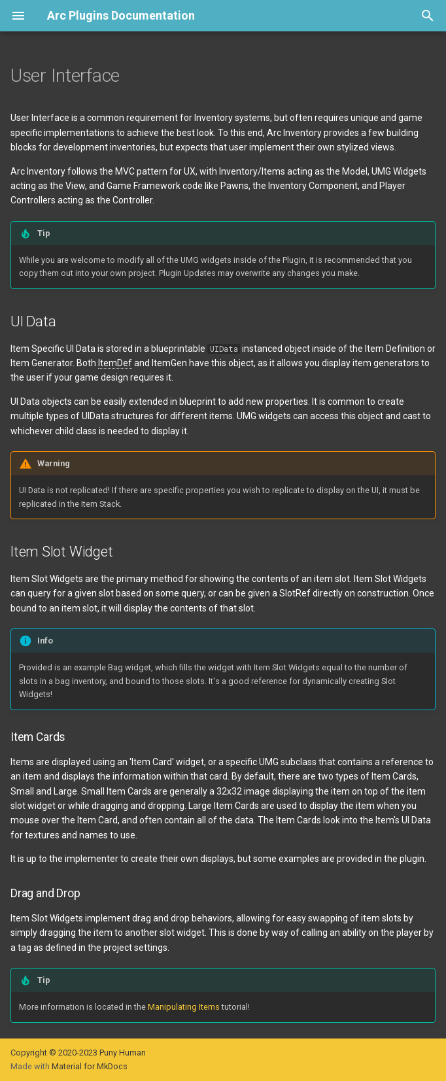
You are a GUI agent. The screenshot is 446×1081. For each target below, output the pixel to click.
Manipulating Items (184, 1007)
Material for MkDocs (90, 1066)
